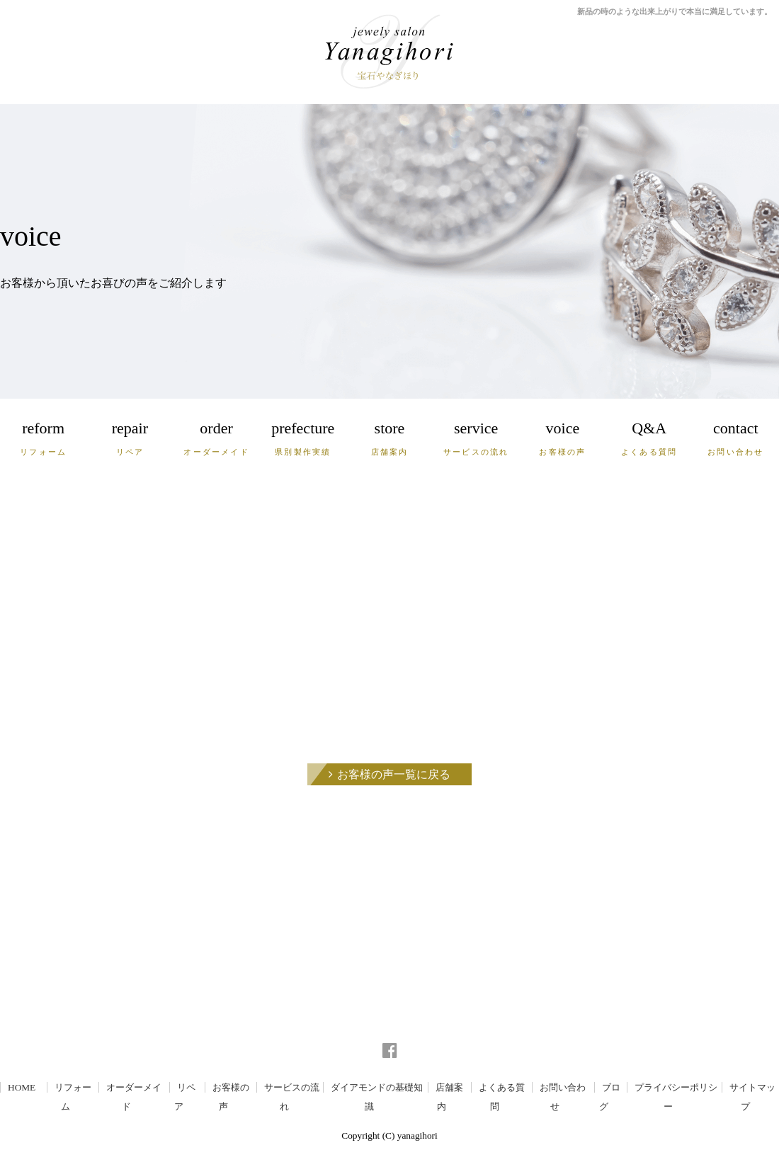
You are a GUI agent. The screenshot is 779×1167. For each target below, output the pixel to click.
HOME (21, 1087)
